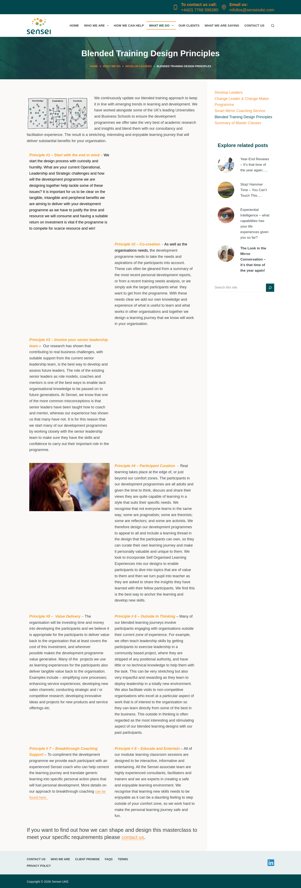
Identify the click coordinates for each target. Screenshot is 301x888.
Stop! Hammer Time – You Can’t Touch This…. (254, 185)
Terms (123, 858)
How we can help (129, 25)
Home (74, 25)
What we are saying (222, 25)
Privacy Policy (39, 865)
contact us (134, 836)
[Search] (272, 25)
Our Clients (189, 25)
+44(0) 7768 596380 (199, 10)
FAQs (109, 858)
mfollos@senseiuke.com (251, 10)
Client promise (87, 858)
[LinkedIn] (271, 862)
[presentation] (226, 164)
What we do (162, 25)
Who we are (97, 25)
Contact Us (254, 25)
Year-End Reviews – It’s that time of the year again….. (255, 164)
